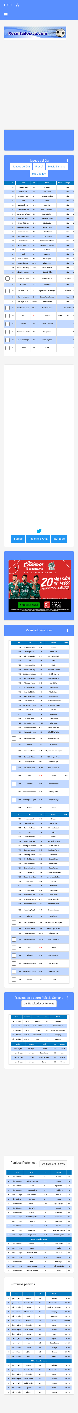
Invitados (59, 538)
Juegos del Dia (21, 166)
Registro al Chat (38, 538)
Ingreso (18, 538)
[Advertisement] (39, 81)
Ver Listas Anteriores (53, 1163)
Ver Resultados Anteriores (39, 1003)
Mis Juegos (39, 173)
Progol (39, 166)
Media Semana (57, 166)
